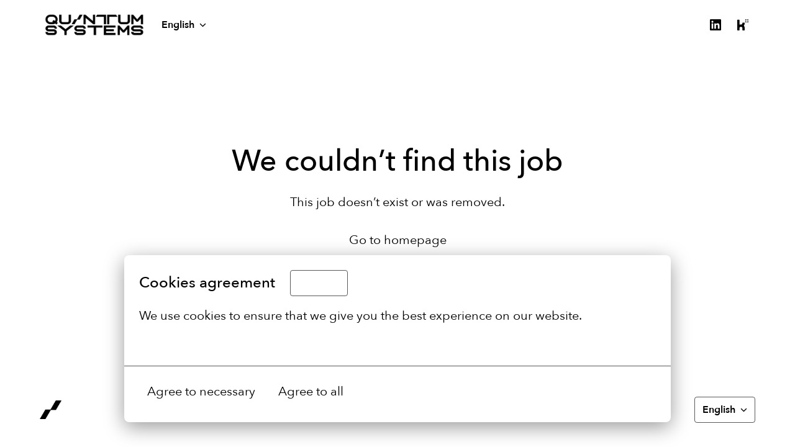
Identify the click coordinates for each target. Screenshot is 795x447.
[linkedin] (715, 24)
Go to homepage (398, 240)
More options (184, 343)
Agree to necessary (201, 391)
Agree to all (310, 391)
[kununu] (742, 24)
